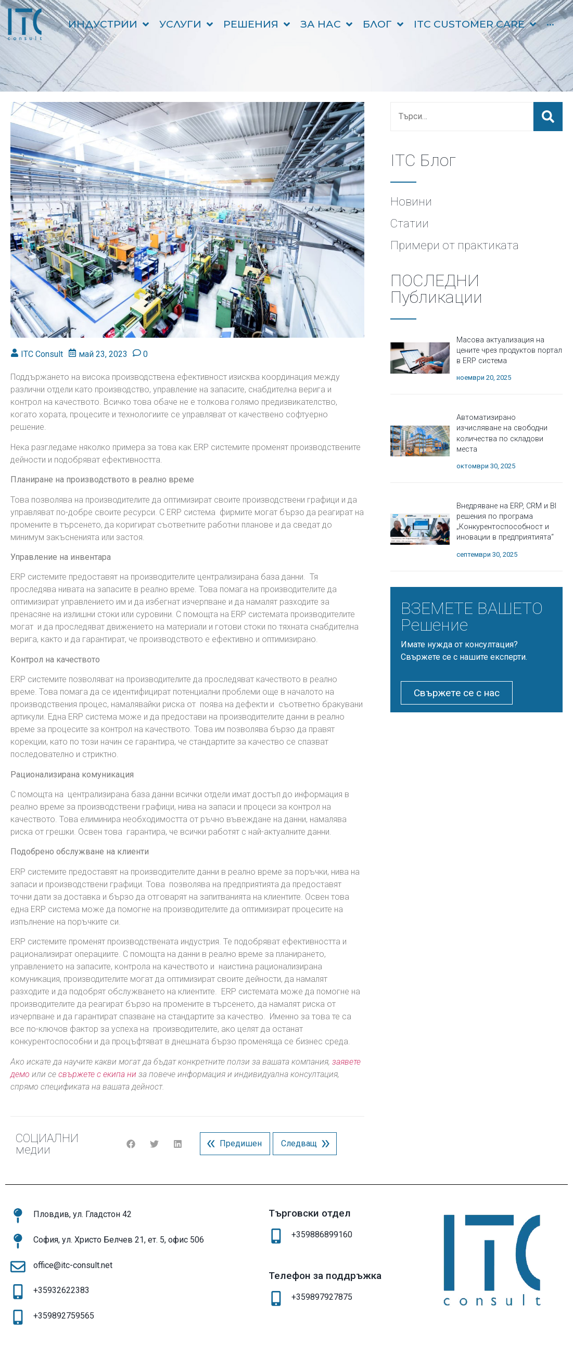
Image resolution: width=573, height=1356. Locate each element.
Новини (411, 201)
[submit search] (548, 116)
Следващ (307, 1143)
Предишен (232, 1143)
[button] (131, 1144)
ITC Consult (42, 354)
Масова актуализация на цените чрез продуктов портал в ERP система (509, 350)
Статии (409, 223)
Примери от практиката (454, 245)
